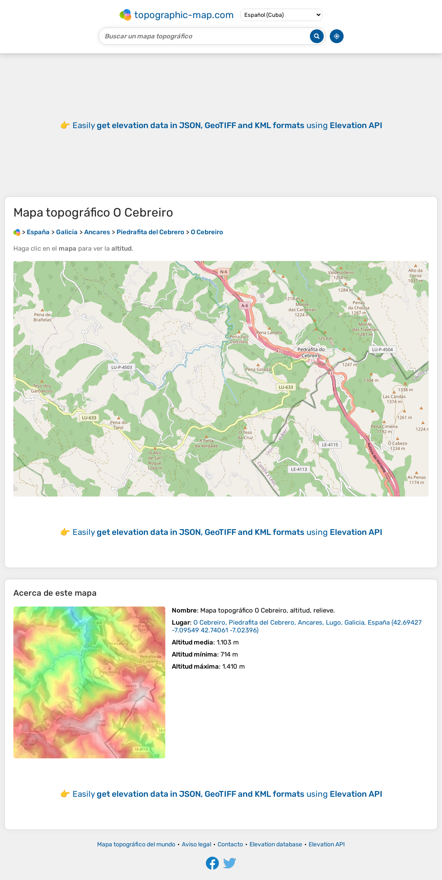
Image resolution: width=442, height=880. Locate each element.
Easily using (227, 125)
